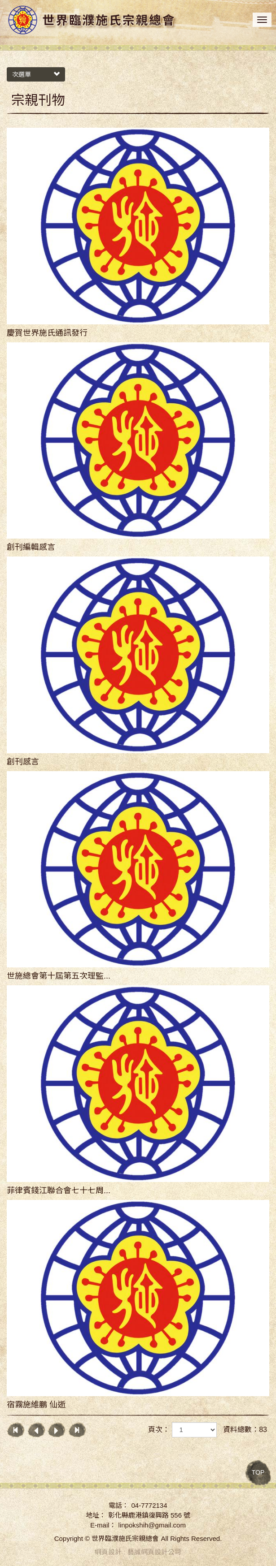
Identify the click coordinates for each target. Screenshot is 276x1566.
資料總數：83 (245, 1429)
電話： (119, 1505)
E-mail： (103, 1525)
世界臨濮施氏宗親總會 (92, 20)
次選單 (36, 74)
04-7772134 (149, 1505)
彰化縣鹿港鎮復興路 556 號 (149, 1515)
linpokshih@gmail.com (152, 1525)
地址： (96, 1515)
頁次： (159, 1429)
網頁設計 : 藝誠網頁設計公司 (138, 1552)
